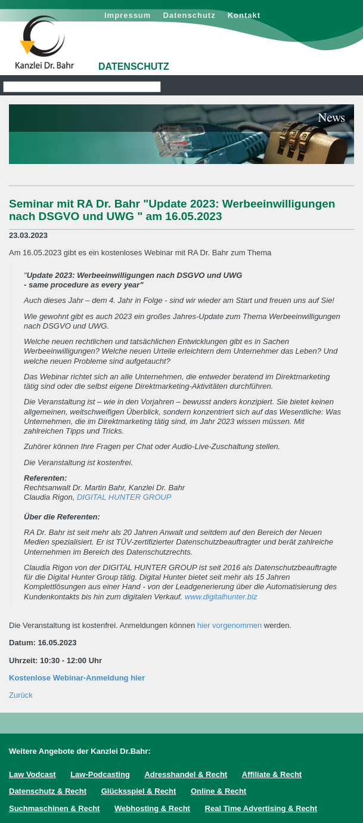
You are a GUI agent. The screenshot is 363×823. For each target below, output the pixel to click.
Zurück (21, 695)
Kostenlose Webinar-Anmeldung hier (77, 677)
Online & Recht (218, 791)
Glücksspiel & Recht (138, 791)
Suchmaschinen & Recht (54, 808)
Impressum (127, 15)
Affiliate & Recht (272, 774)
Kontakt (244, 15)
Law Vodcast (32, 774)
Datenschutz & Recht (47, 791)
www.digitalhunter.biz (221, 596)
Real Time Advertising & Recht (261, 808)
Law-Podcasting (100, 774)
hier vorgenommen (229, 625)
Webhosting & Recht (152, 808)
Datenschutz (189, 15)
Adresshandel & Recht (185, 774)
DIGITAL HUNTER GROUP (124, 497)
